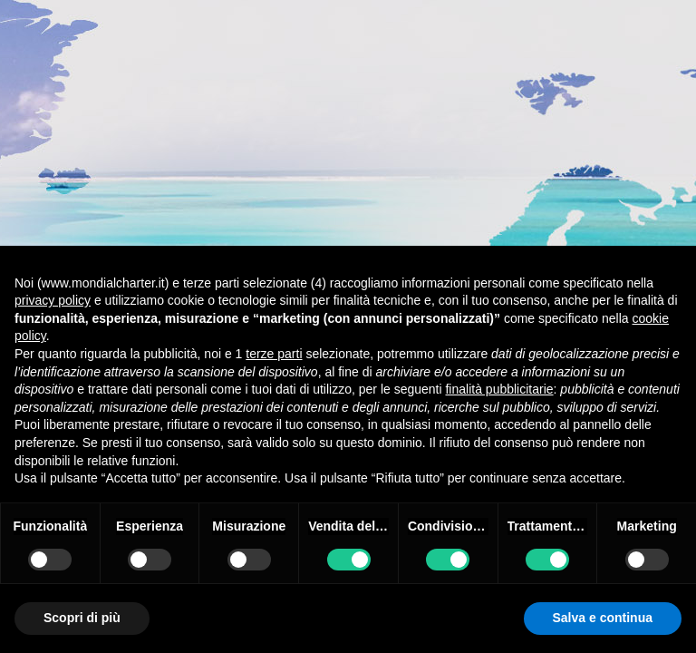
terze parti (274, 353)
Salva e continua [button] (602, 617)
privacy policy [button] (52, 300)
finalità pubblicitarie (499, 389)
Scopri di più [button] (82, 617)
